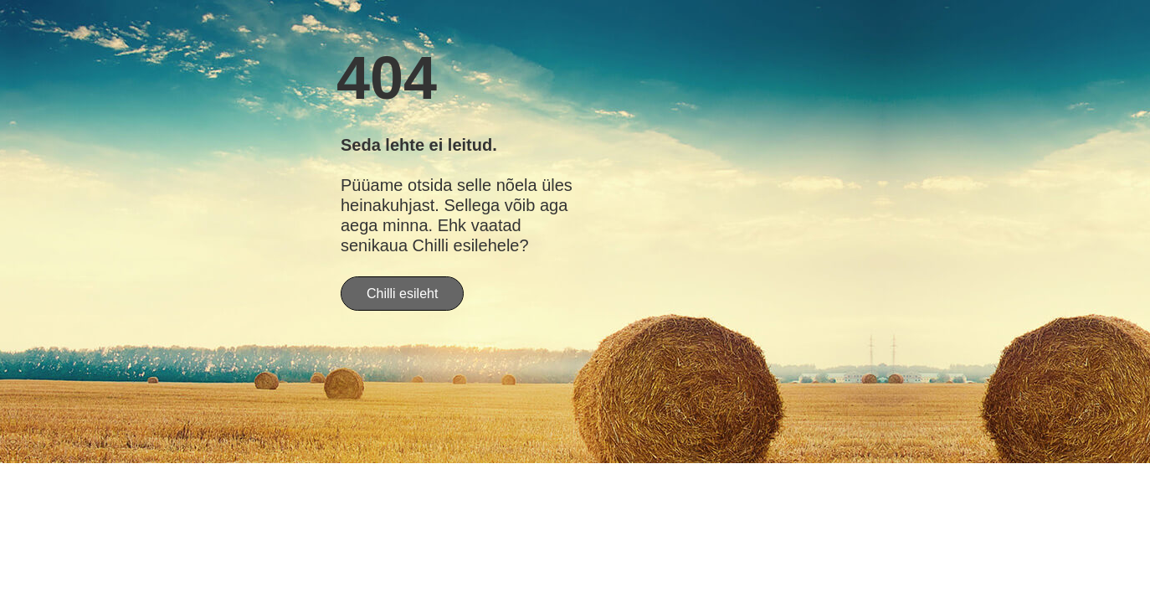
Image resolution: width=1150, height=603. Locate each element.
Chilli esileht (402, 293)
